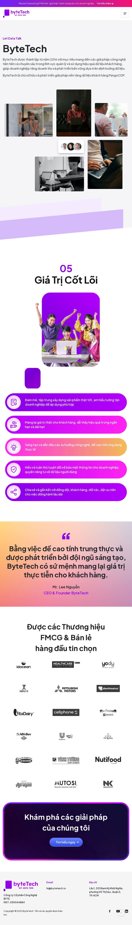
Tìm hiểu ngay (65, 842)
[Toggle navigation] (125, 13)
